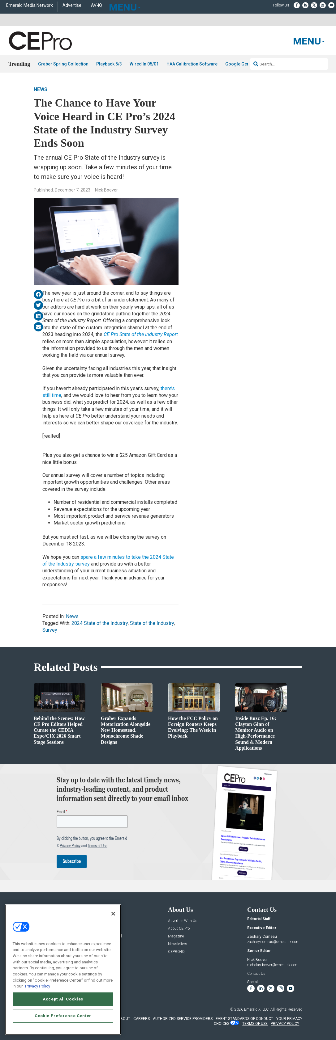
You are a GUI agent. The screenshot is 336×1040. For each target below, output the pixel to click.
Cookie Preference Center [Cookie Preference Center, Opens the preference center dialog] (63, 1015)
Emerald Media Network (29, 5)
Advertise (71, 5)
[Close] (113, 913)
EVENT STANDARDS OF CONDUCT (244, 1019)
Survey (49, 630)
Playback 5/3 (109, 63)
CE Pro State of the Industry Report (141, 334)
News (40, 90)
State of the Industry (152, 623)
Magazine (176, 936)
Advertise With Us (182, 921)
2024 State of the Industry (99, 623)
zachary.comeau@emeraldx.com (273, 942)
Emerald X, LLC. (256, 1009)
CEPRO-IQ (176, 952)
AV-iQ (96, 5)
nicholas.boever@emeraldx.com (273, 965)
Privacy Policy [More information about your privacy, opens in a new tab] (37, 986)
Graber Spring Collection (63, 63)
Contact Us (256, 974)
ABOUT (124, 1019)
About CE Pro (179, 929)
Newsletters (177, 944)
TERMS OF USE (255, 1023)
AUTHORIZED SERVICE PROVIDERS (183, 1019)
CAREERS (141, 1019)
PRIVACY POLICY (285, 1023)
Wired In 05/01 (144, 63)
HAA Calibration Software (192, 63)
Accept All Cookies (63, 999)
